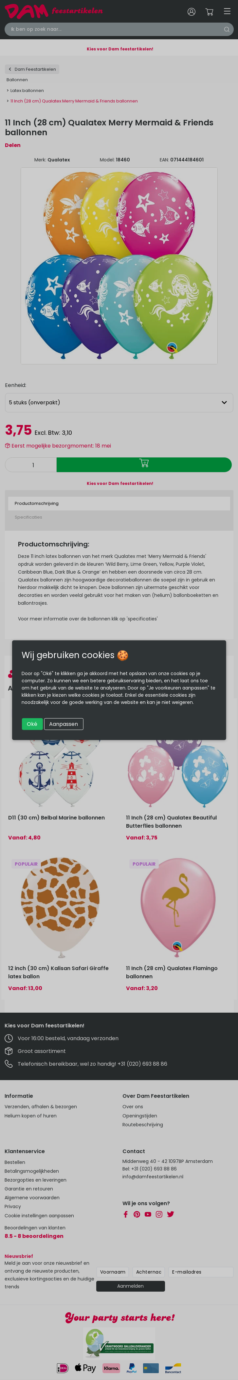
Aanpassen (63, 723)
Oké (32, 723)
